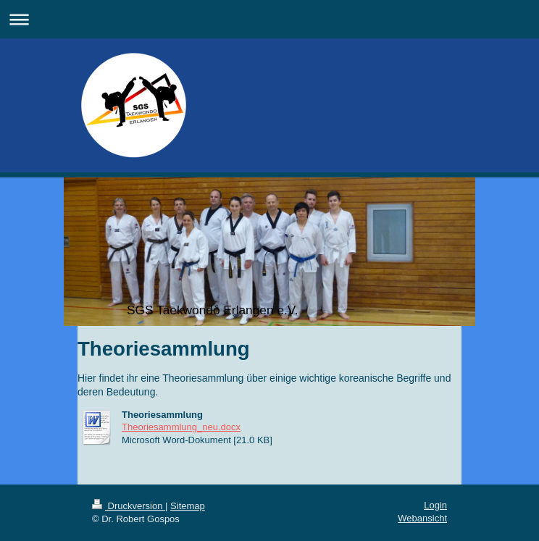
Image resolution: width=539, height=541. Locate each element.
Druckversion (128, 505)
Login (435, 505)
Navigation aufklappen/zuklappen (269, 19)
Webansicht (422, 518)
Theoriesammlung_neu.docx (181, 427)
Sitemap (187, 505)
